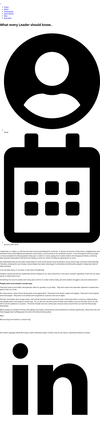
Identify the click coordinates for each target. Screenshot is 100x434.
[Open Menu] (1, 3)
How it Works (9, 14)
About (6, 9)
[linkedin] (50, 433)
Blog (5, 16)
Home (6, 7)
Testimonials (8, 11)
